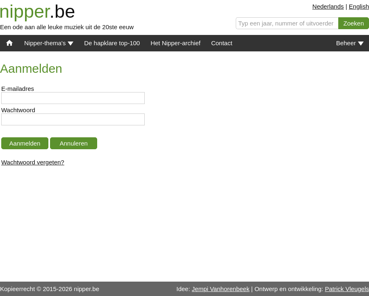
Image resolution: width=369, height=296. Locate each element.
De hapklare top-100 (112, 42)
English (359, 6)
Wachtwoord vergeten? (32, 162)
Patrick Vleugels (347, 288)
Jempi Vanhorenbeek (221, 288)
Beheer (350, 42)
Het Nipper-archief (175, 42)
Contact (221, 42)
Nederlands (328, 6)
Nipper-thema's (48, 42)
